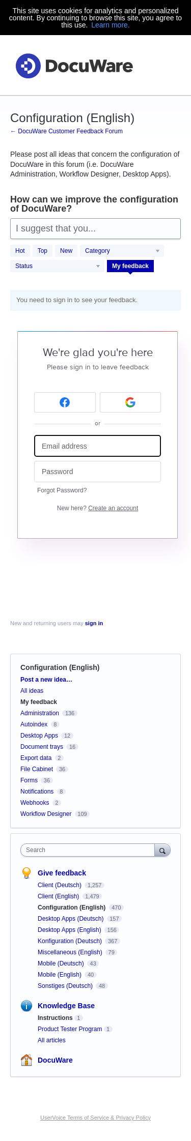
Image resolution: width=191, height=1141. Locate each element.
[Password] (97, 472)
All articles (52, 1040)
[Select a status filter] (58, 266)
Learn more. (110, 25)
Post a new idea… (46, 679)
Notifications (36, 791)
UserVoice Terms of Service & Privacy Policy (95, 1118)
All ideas (31, 690)
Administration (39, 713)
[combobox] (89, 850)
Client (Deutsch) (60, 885)
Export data (35, 758)
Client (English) (59, 896)
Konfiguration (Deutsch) (70, 941)
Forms (29, 780)
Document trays (41, 746)
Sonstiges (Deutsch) (66, 985)
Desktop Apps (39, 735)
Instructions (55, 1017)
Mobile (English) (60, 974)
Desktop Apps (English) (70, 929)
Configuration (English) (72, 907)
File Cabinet (36, 769)
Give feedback (62, 873)
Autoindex (33, 724)
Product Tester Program (70, 1029)
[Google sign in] (130, 402)
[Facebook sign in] (65, 402)
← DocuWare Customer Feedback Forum (66, 131)
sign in (94, 623)
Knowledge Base (66, 1006)
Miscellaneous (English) (71, 952)
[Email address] (97, 446)
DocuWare (55, 1060)
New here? (97, 508)
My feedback (130, 266)
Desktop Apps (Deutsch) (71, 918)
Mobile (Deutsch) (62, 963)
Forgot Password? (62, 490)
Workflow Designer (45, 813)
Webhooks (34, 802)
